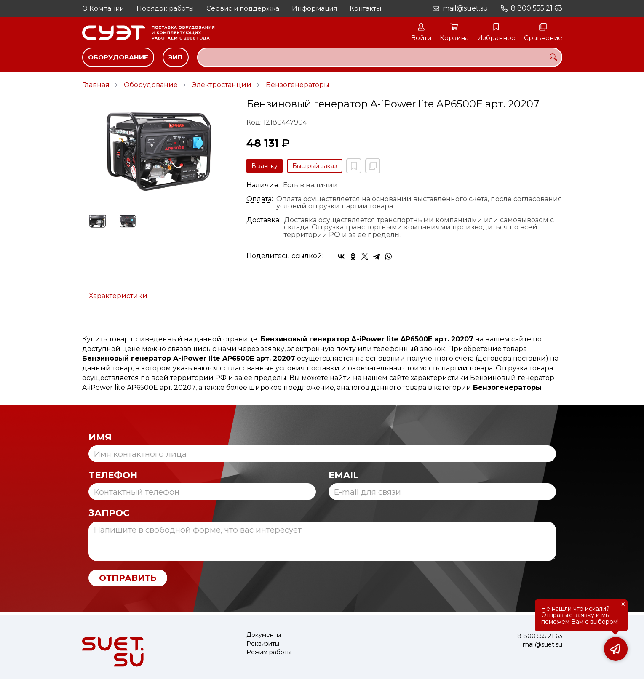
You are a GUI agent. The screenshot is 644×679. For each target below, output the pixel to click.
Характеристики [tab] (118, 296)
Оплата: (259, 199)
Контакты (365, 8)
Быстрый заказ (314, 166)
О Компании (103, 8)
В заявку (264, 166)
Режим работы (268, 652)
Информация (314, 8)
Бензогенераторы (297, 85)
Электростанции (221, 85)
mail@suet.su (465, 8)
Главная (96, 85)
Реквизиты (262, 644)
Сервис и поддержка (242, 8)
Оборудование (118, 57)
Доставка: (263, 220)
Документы (263, 635)
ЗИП (175, 57)
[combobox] (379, 57)
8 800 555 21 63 (536, 8)
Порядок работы (165, 8)
